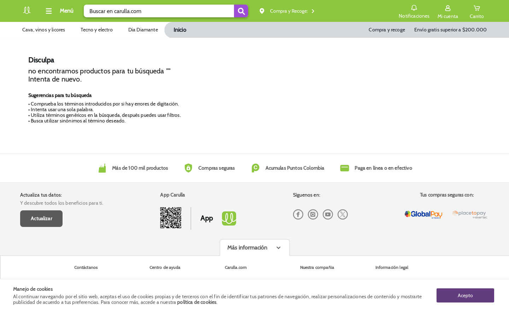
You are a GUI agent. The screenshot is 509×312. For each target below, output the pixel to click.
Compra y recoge (387, 29)
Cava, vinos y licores (43, 29)
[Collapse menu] (58, 11)
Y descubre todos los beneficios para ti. (61, 203)
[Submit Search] (241, 11)
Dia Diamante (143, 29)
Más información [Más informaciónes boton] (247, 247)
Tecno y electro (96, 29)
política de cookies (196, 302)
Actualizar (41, 218)
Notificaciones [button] (414, 10)
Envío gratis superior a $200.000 (450, 29)
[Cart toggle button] (477, 11)
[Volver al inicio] (26, 13)
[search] (166, 11)
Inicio (180, 29)
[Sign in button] (448, 11)
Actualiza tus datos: (41, 195)
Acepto (465, 295)
